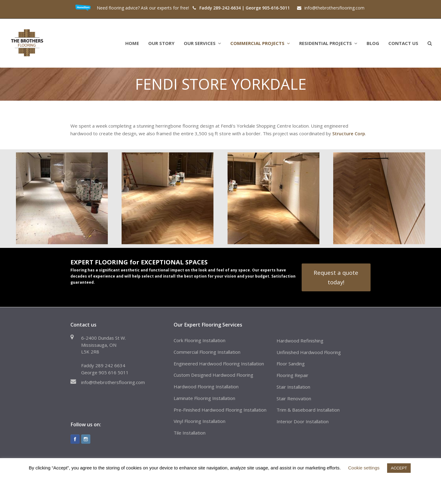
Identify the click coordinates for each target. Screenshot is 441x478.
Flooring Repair (292, 375)
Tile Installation (189, 433)
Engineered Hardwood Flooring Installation (219, 363)
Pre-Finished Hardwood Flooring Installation (220, 410)
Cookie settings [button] (364, 467)
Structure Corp (348, 133)
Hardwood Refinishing (300, 341)
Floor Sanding (291, 363)
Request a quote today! (336, 277)
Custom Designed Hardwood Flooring (213, 375)
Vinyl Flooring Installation (199, 421)
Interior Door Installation (303, 421)
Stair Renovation (294, 398)
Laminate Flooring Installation (204, 398)
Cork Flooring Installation (199, 340)
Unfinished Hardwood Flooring (309, 352)
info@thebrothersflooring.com (113, 382)
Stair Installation (293, 387)
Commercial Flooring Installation (207, 352)
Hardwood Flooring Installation (206, 386)
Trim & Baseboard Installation (308, 410)
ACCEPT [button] (399, 468)
